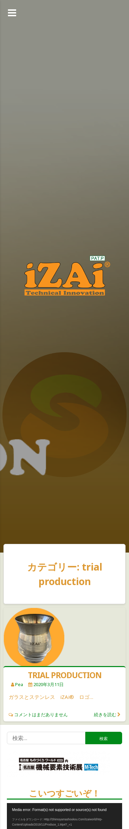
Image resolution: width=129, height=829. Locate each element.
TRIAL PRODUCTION (64, 675)
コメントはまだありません (41, 714)
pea (19, 684)
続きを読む (105, 714)
